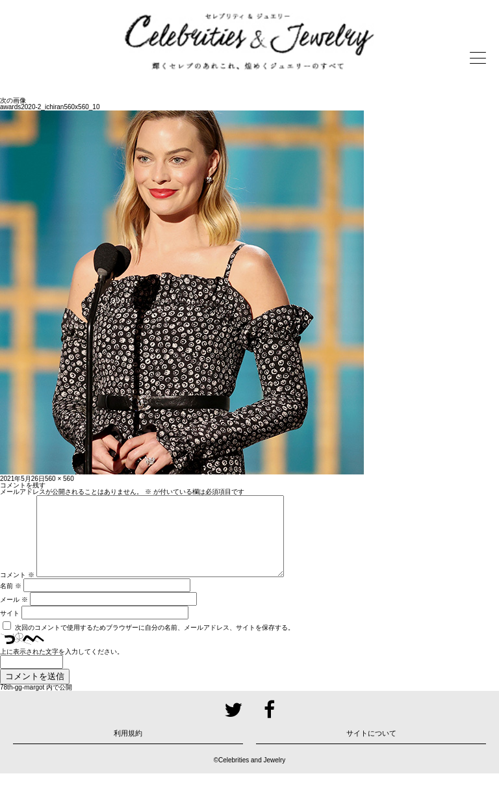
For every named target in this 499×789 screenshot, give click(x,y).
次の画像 (13, 100)
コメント (17, 590)
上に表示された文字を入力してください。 (61, 667)
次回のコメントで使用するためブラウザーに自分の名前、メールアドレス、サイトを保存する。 (154, 643)
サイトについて (371, 749)
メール (14, 615)
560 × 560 (59, 478)
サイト (9, 628)
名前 (10, 601)
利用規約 (128, 749)
